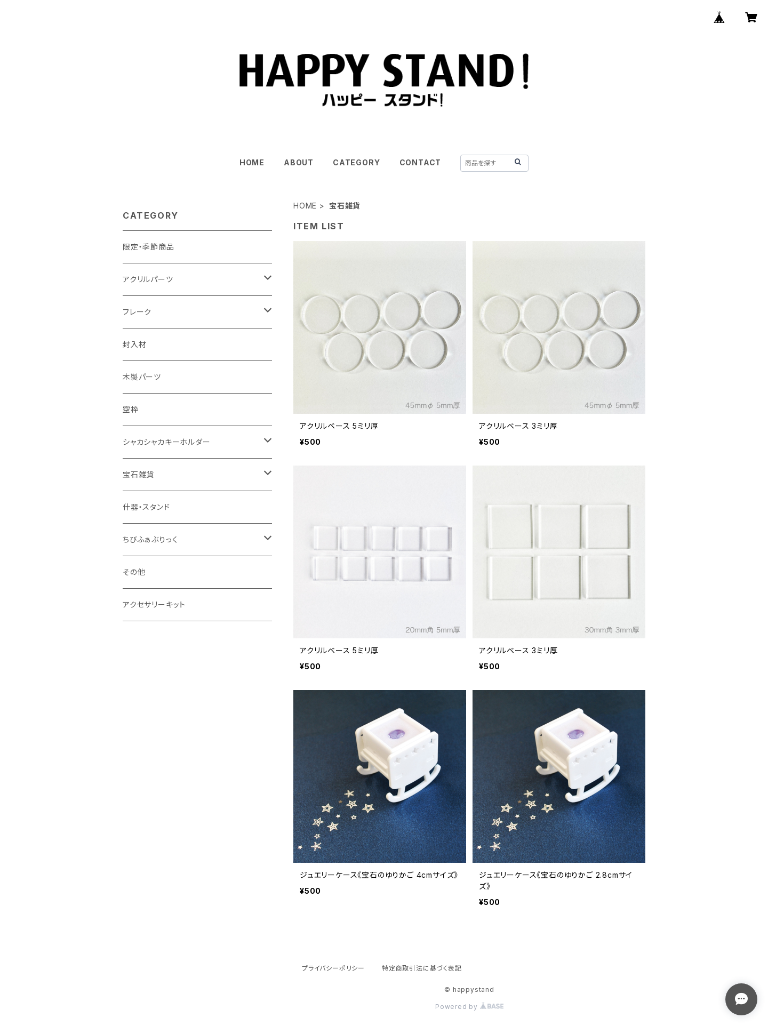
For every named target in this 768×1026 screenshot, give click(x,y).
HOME (252, 162)
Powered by (469, 1007)
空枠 (131, 409)
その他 (134, 571)
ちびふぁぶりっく (150, 539)
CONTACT (420, 162)
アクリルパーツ (148, 279)
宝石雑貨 (138, 474)
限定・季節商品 (148, 246)
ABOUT (299, 162)
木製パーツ (142, 376)
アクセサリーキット (154, 604)
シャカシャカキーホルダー (167, 441)
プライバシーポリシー (333, 968)
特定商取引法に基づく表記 (422, 968)
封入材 (134, 344)
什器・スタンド (146, 506)
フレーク (137, 311)
